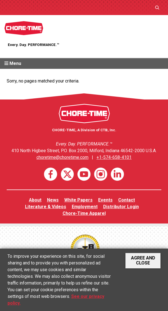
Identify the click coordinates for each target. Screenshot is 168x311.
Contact (126, 200)
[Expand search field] (157, 7)
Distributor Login (121, 206)
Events (105, 200)
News (53, 200)
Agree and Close (143, 260)
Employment (85, 206)
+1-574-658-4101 (114, 157)
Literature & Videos (45, 206)
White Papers (78, 200)
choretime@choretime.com (62, 157)
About (35, 200)
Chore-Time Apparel (84, 213)
